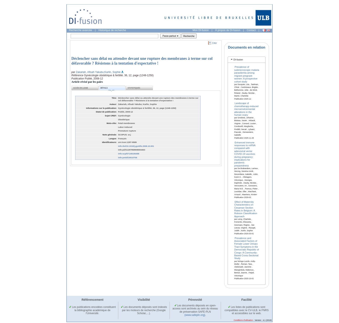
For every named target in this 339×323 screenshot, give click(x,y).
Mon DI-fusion (201, 30)
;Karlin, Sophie (112, 72)
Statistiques (134, 88)
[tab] (246, 60)
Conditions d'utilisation (243, 320)
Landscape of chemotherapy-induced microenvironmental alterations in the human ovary (246, 109)
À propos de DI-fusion (227, 30)
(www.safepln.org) (194, 315)
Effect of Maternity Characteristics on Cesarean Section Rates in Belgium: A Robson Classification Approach (245, 208)
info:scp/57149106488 (128, 153)
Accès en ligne (80, 88)
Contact (251, 30)
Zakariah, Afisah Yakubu (90, 72)
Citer (214, 43)
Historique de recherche (112, 30)
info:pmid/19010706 (127, 157)
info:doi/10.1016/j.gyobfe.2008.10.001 (136, 146)
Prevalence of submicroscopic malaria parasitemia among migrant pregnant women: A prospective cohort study (246, 74)
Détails (107, 88)
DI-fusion (238, 59)
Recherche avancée (80, 30)
